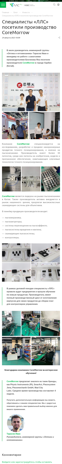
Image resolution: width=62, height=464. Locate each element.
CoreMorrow (28, 63)
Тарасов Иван (13, 434)
